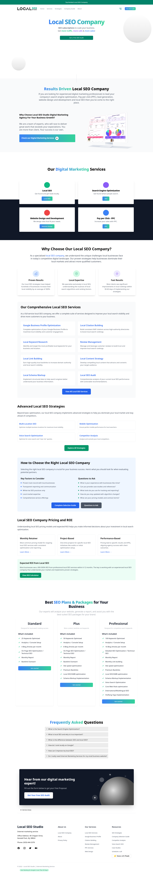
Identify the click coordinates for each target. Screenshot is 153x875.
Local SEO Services (91, 833)
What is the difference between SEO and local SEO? (68, 740)
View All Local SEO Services (76, 391)
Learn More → (25, 552)
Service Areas (26, 810)
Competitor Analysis (119, 840)
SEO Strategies (117, 833)
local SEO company (55, 255)
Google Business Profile (93, 836)
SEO (106, 199)
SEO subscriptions (66, 28)
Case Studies (116, 848)
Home (42, 9)
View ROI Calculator (30, 575)
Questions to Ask (91, 505)
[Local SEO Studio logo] (27, 8)
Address (25, 836)
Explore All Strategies (76, 448)
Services (49, 9)
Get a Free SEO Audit (76, 38)
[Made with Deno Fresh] (124, 856)
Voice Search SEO (118, 844)
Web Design (89, 851)
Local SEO (47, 199)
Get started (34, 668)
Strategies (58, 9)
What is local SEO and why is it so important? (65, 734)
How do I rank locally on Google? (61, 745)
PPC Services (89, 848)
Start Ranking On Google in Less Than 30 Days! (34, 870)
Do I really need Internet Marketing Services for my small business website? (77, 756)
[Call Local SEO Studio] (120, 8)
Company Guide (69, 9)
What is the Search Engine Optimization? (64, 729)
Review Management (92, 844)
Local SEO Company (64, 833)
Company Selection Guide (120, 836)
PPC (106, 226)
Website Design (47, 226)
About (80, 9)
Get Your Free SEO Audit (39, 795)
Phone (19, 842)
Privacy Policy (62, 840)
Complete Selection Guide (65, 505)
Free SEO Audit (130, 9)
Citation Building (90, 840)
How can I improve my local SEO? (61, 751)
